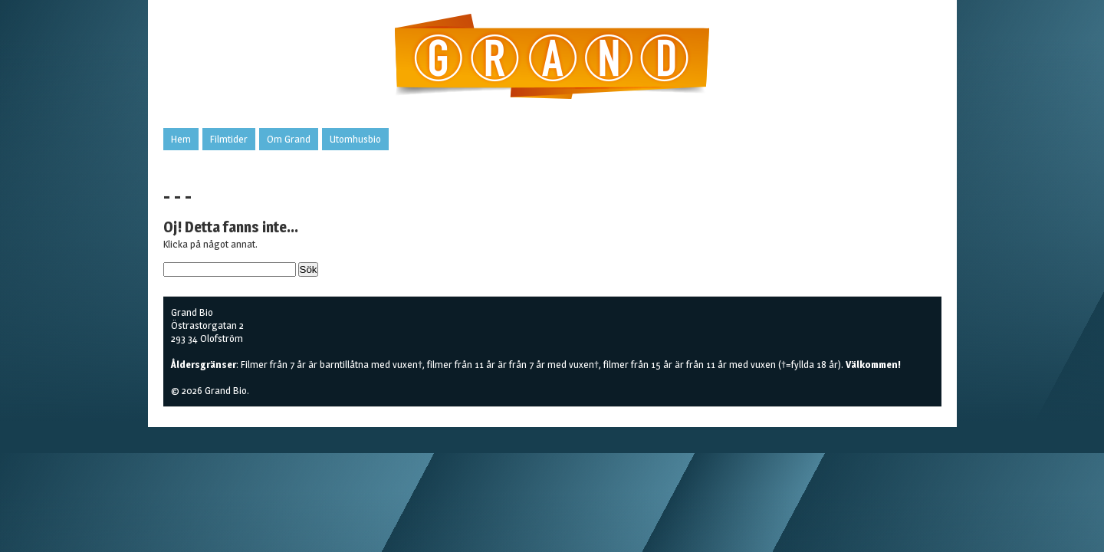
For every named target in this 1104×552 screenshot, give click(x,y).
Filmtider (229, 139)
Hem (181, 139)
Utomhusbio (355, 139)
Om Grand (288, 139)
